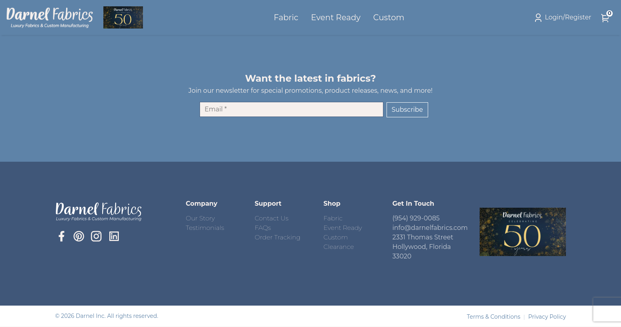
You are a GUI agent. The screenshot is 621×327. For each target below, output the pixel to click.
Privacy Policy (547, 316)
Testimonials (205, 227)
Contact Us (271, 218)
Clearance (339, 247)
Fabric (286, 17)
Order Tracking (278, 237)
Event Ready (337, 17)
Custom (390, 17)
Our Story (200, 218)
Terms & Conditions (494, 316)
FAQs (263, 227)
